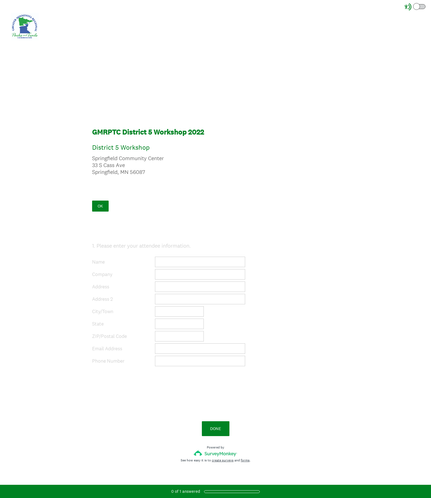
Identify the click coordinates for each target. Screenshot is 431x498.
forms (245, 460)
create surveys (223, 460)
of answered (185, 491)
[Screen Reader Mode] (415, 6)
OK (100, 206)
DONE (215, 428)
